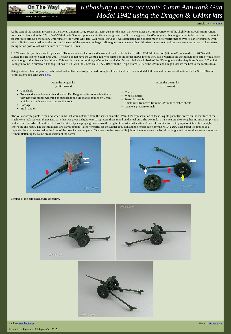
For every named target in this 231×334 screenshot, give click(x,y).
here (47, 74)
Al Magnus (215, 23)
